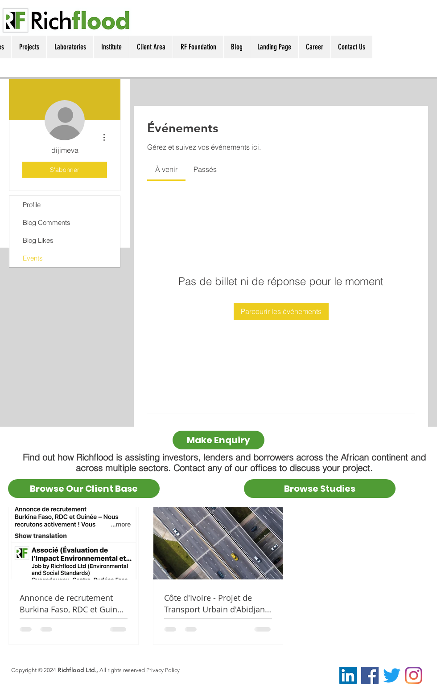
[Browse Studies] (320, 488)
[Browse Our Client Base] (84, 488)
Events (33, 258)
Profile (32, 204)
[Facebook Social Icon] (370, 675)
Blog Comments (46, 222)
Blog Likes (38, 240)
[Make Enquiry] (218, 440)
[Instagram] (413, 675)
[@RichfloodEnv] (391, 675)
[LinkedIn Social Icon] (348, 675)
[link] (166, 169)
